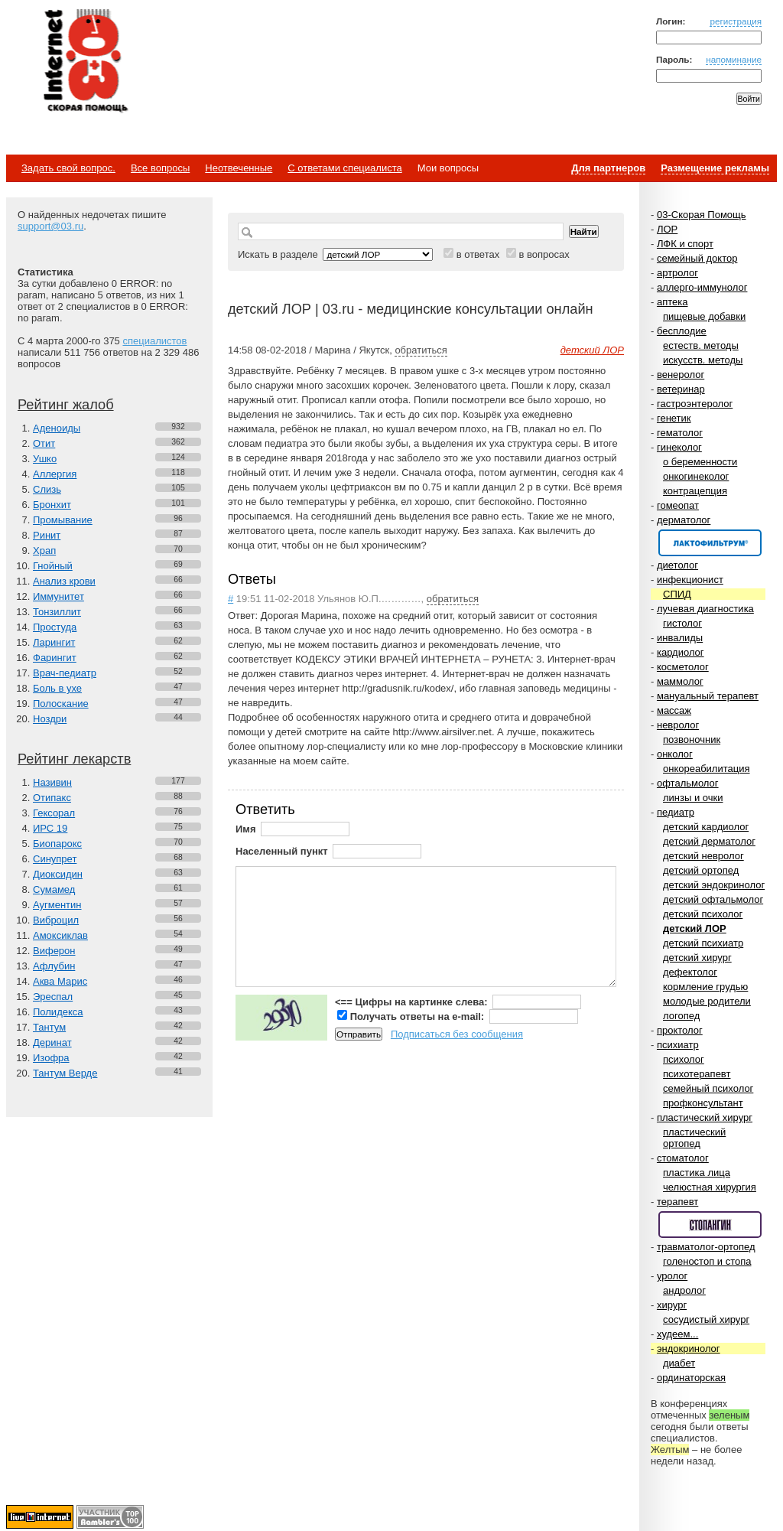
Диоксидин (58, 874)
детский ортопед (701, 870)
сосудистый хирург (706, 1319)
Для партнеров (608, 168)
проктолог (680, 1030)
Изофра (51, 1058)
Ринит (46, 535)
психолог (683, 1059)
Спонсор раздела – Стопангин (710, 1224)
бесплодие (682, 331)
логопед (681, 1015)
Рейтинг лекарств (74, 759)
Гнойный (53, 566)
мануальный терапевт (708, 696)
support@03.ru (50, 226)
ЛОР (667, 229)
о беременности (700, 461)
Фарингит (54, 657)
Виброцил (56, 920)
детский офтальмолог (713, 899)
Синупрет (54, 859)
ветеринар (681, 389)
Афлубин (54, 966)
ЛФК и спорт (685, 243)
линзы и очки (693, 797)
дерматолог (683, 520)
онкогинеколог (696, 476)
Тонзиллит (57, 611)
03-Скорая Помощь (701, 214)
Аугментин (57, 904)
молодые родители (707, 1001)
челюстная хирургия (709, 1187)
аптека (672, 302)
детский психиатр (703, 943)
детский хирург (697, 957)
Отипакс (52, 797)
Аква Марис (60, 981)
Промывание (63, 520)
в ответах (478, 254)
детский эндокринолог (714, 885)
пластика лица (696, 1172)
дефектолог (690, 972)
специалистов (154, 341)
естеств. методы (701, 345)
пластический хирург (704, 1117)
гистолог (682, 623)
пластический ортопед (694, 1137)
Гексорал (54, 813)
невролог (678, 725)
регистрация (736, 21)
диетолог (677, 565)
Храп (44, 550)
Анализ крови (64, 581)
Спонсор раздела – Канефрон (710, 542)
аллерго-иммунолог (702, 287)
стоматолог (683, 1158)
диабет (679, 1363)
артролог (677, 273)
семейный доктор (697, 258)
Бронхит (52, 504)
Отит (44, 443)
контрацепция (695, 491)
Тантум (49, 1027)
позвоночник (691, 739)
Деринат (52, 1042)
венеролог (680, 374)
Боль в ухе (57, 688)
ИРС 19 (50, 828)
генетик (674, 418)
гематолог (680, 432)
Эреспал (53, 996)
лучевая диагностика (705, 608)
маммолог (680, 681)
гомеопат (678, 505)
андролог (684, 1290)
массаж (674, 710)
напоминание (734, 59)
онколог (675, 754)
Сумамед (54, 889)
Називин (52, 782)
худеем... (677, 1334)
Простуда (54, 627)
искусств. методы (702, 360)
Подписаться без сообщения (457, 1034)
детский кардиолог (706, 826)
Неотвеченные (238, 168)
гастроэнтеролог (695, 403)
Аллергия (54, 474)
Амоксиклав (60, 935)
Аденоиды (56, 428)
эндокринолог (688, 1348)
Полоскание (61, 703)
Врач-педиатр (64, 673)
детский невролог (703, 856)
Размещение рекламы (715, 168)
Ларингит (54, 642)
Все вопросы (160, 168)
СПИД (677, 594)
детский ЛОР (694, 928)
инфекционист (690, 579)
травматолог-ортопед (706, 1246)
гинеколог (679, 447)
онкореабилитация (706, 768)
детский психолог (702, 914)
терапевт (677, 1201)
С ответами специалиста (344, 168)
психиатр (678, 1045)
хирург (672, 1305)
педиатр (675, 812)
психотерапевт (696, 1074)
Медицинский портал (85, 62)
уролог (672, 1276)
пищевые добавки (704, 316)
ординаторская (691, 1377)
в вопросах (543, 254)
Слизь (47, 489)
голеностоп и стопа (707, 1261)
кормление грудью (705, 986)
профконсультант (703, 1103)
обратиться (421, 350)
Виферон (54, 950)
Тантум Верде (65, 1073)
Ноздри (50, 719)
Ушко (45, 458)
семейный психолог (708, 1088)
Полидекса (58, 1012)
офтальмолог (688, 783)
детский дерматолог (709, 841)
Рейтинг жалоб (66, 404)
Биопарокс (57, 843)
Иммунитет (58, 596)
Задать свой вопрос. (68, 168)
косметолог (683, 667)
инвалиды (680, 637)
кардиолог (680, 652)
